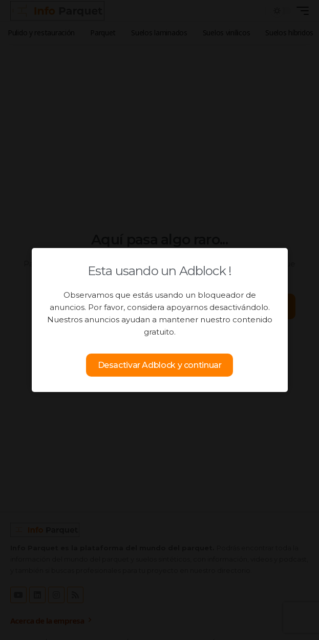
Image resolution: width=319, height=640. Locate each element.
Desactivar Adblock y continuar (160, 365)
